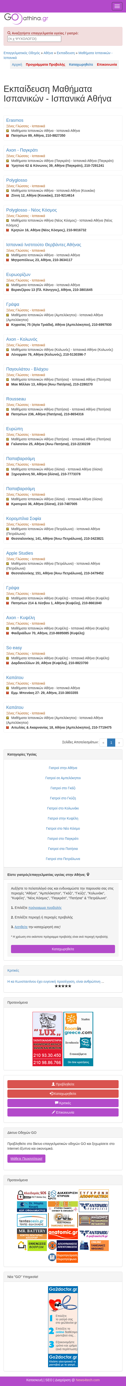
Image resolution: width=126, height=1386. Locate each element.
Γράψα (12, 304)
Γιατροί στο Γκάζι (63, 788)
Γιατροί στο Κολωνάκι (63, 808)
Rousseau (16, 399)
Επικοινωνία (63, 1112)
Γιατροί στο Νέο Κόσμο (63, 828)
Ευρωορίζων (18, 274)
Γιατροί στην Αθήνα (63, 768)
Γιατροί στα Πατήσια (63, 849)
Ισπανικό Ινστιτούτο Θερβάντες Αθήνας (43, 244)
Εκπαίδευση (66, 53)
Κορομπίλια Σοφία (23, 518)
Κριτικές (13, 970)
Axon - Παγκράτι (22, 150)
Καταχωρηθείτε (63, 949)
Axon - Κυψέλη (20, 617)
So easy (14, 647)
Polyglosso (16, 180)
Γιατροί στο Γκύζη (63, 798)
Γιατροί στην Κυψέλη (63, 818)
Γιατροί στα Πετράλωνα (63, 859)
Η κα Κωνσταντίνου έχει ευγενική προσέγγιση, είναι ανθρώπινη (54, 981)
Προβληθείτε (63, 1084)
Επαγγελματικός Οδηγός (22, 53)
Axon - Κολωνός (21, 339)
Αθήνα (48, 53)
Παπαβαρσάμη (20, 458)
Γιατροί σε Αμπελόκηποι (63, 778)
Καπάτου (14, 677)
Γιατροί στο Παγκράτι (63, 839)
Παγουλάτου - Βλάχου (27, 369)
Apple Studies (19, 553)
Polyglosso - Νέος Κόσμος (31, 210)
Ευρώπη (14, 428)
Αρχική (17, 64)
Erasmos (14, 120)
